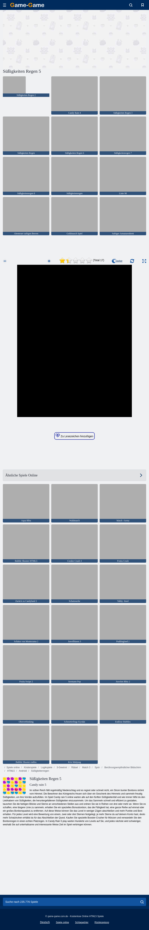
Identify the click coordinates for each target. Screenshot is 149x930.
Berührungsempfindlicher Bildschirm (122, 767)
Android (22, 771)
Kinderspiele (29, 767)
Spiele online (13, 767)
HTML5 (10, 771)
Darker (117, 261)
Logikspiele (46, 767)
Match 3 (86, 767)
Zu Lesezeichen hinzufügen (74, 436)
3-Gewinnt (61, 767)
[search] (142, 902)
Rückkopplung (102, 922)
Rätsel (74, 767)
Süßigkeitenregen (39, 771)
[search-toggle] (131, 5)
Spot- (97, 767)
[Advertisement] (39, 38)
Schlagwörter (81, 922)
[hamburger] (4, 5)
